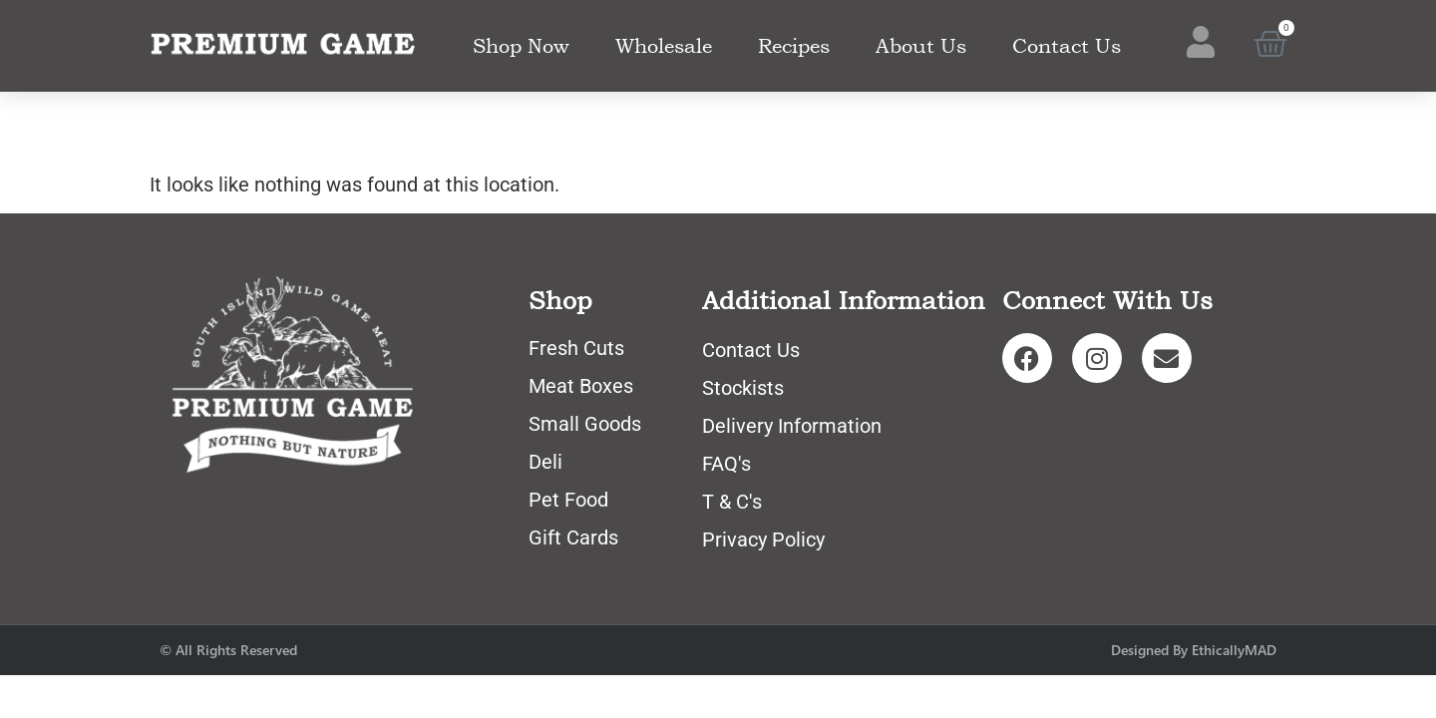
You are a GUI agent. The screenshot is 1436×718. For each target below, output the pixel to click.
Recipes (794, 46)
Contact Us (1066, 46)
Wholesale (663, 46)
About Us (921, 46)
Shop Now (521, 46)
